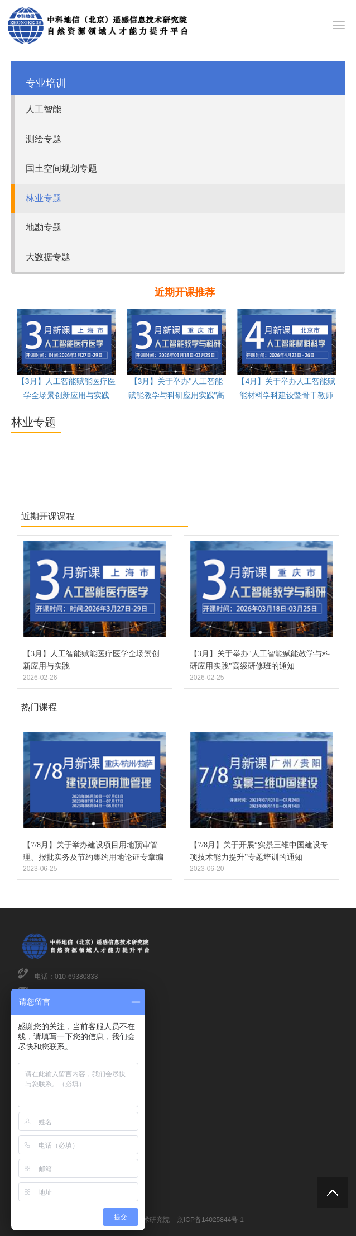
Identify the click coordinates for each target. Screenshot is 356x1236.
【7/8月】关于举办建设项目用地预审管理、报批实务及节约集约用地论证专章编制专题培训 (93, 857)
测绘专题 (43, 139)
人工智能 (43, 109)
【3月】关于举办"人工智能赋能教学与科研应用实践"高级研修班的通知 (176, 395)
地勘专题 (43, 227)
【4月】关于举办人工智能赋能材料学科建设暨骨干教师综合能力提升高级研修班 (286, 395)
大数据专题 (48, 257)
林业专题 (43, 198)
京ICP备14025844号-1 (210, 1220)
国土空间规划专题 (61, 168)
